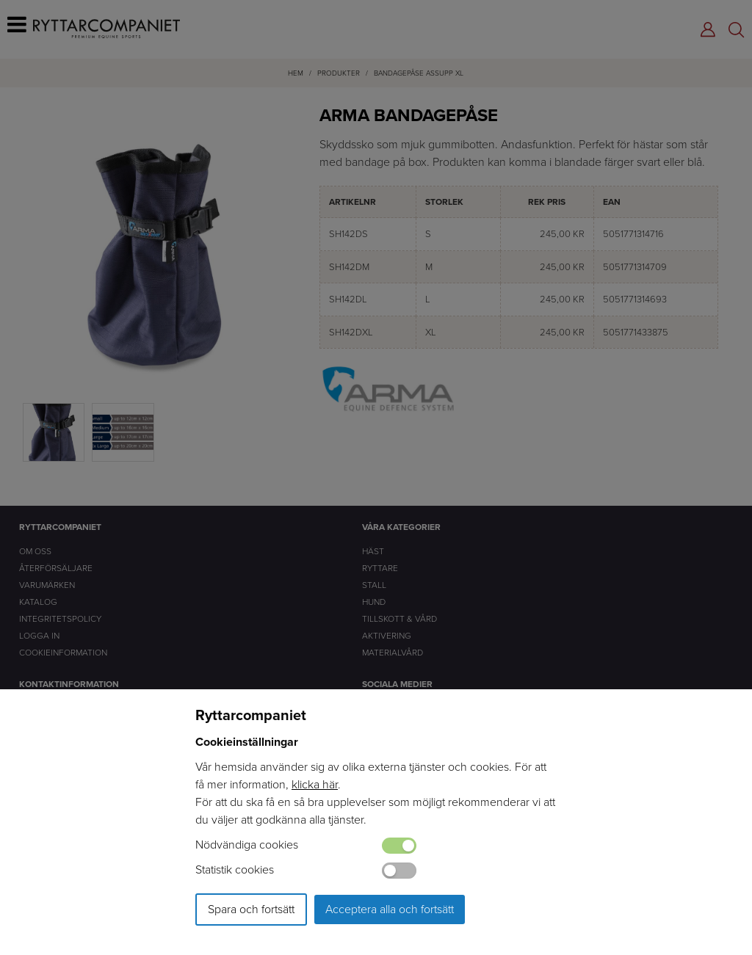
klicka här (315, 784)
